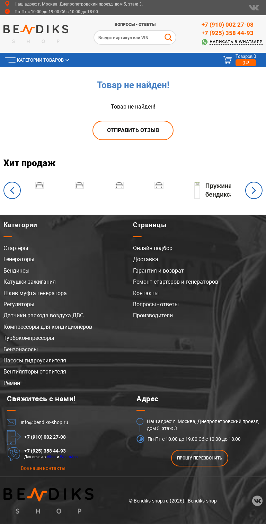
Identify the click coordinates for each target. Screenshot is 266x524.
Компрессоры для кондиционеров (47, 326)
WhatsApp (69, 456)
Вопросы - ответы (135, 24)
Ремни (11, 383)
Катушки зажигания (29, 281)
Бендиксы (16, 270)
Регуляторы (18, 304)
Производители (153, 315)
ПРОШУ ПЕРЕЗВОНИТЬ (199, 458)
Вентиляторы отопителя (34, 371)
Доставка (145, 259)
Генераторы (18, 259)
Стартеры (15, 248)
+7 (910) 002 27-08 (228, 24)
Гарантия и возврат (158, 270)
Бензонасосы (20, 349)
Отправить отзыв (133, 130)
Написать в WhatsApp (236, 42)
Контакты (146, 293)
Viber (51, 456)
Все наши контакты (43, 468)
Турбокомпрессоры (28, 338)
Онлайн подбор (152, 248)
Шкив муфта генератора (35, 293)
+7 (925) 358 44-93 (228, 33)
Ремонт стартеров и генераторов (175, 281)
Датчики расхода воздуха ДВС (43, 315)
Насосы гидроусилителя (34, 360)
